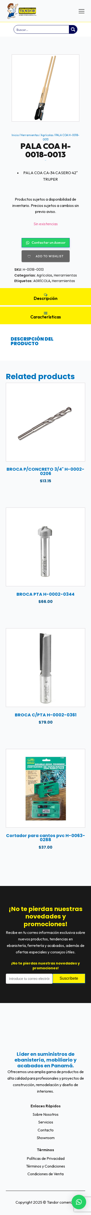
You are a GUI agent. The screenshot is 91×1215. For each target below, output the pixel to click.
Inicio (15, 135)
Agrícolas (47, 135)
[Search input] (42, 29)
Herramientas (30, 135)
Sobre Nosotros (45, 1114)
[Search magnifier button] (73, 29)
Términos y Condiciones (45, 1166)
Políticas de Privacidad (46, 1158)
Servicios (45, 1122)
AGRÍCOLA (41, 280)
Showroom (46, 1137)
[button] (79, 1202)
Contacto (46, 1130)
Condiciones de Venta (45, 1173)
